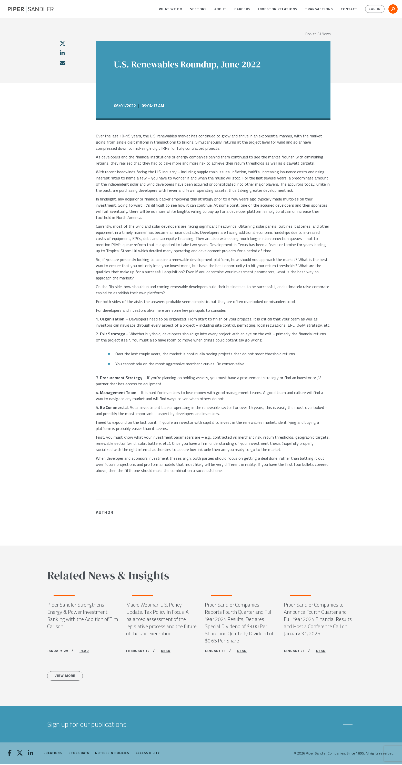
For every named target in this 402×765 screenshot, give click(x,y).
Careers (242, 9)
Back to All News (318, 34)
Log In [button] (374, 9)
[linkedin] (62, 53)
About (220, 9)
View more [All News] (66, 676)
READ (84, 651)
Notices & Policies (112, 754)
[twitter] (62, 43)
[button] (170, 9)
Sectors (198, 9)
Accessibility (148, 754)
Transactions (319, 9)
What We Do (170, 9)
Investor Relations (277, 9)
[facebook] (10, 754)
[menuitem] (170, 9)
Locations (53, 754)
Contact (349, 9)
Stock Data (78, 754)
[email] (62, 63)
